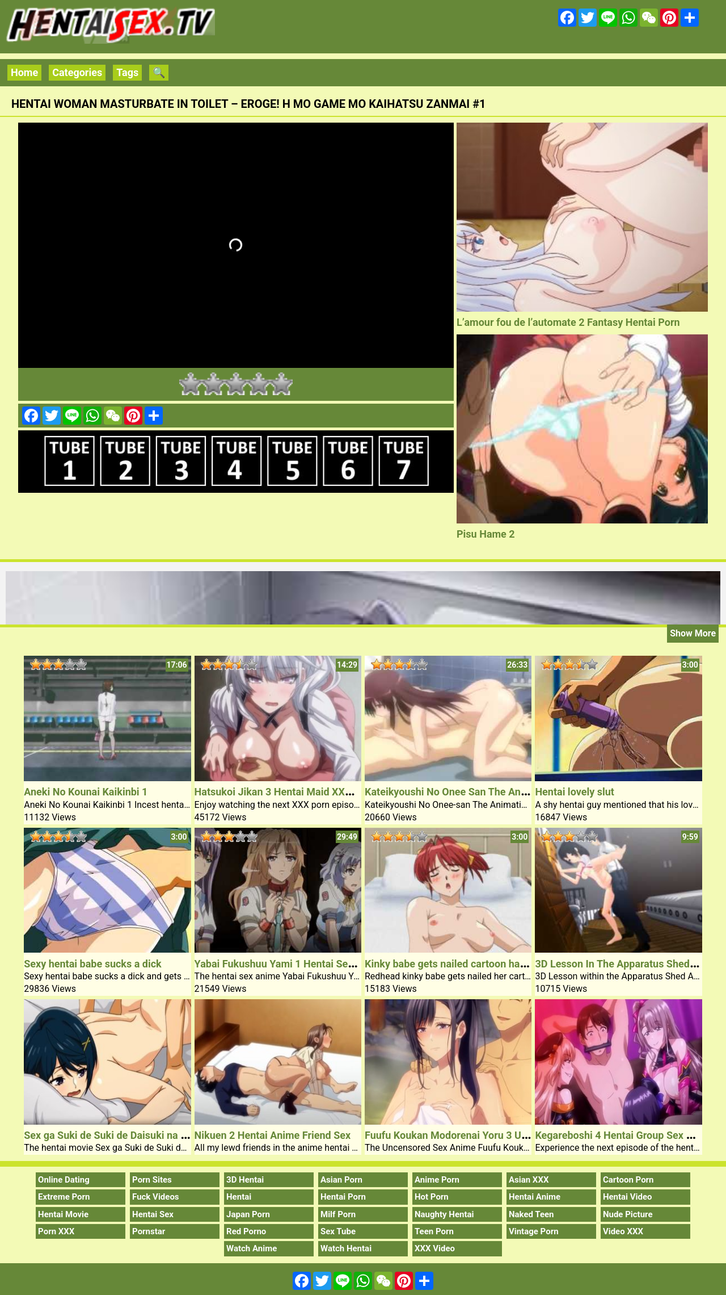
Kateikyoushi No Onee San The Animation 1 (464, 792)
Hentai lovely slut (574, 792)
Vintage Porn (534, 1231)
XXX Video (435, 1248)
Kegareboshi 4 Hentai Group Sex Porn (621, 1135)
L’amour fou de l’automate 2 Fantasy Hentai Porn (568, 322)
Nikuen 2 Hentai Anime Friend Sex (273, 1135)
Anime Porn (437, 1180)
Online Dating (64, 1180)
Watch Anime (251, 1248)
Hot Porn (432, 1197)
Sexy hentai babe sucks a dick (92, 964)
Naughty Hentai (444, 1214)
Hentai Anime (534, 1197)
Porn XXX (56, 1231)
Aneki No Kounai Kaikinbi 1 (85, 792)
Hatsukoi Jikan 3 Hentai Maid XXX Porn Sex (295, 792)
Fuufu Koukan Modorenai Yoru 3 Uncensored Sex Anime (493, 1135)
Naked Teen (531, 1214)
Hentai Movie (63, 1214)
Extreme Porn (64, 1197)
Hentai (238, 1197)
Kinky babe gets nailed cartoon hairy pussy (463, 964)
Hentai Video (627, 1197)
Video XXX (623, 1231)
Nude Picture (628, 1214)
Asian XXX (528, 1180)
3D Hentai (245, 1180)
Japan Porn (248, 1214)
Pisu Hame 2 (486, 534)
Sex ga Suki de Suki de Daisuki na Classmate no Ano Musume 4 (169, 1135)
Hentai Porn (343, 1197)
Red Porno (246, 1231)
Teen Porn (434, 1231)
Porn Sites (152, 1180)
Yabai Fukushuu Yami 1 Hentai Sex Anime (290, 964)
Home (24, 72)
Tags (127, 72)
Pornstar (148, 1231)
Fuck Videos (155, 1197)
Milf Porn (338, 1214)
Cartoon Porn (628, 1180)
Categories (77, 72)
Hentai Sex (153, 1214)
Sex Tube (338, 1231)
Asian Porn (341, 1180)
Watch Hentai (346, 1248)
